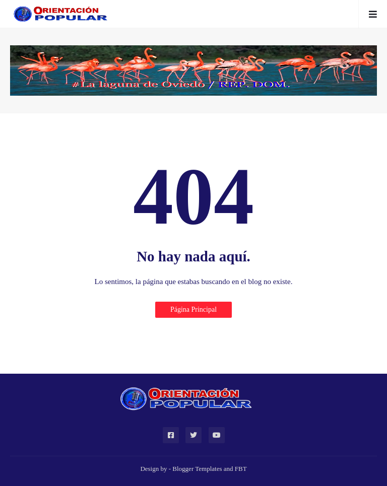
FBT (241, 468)
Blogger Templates (197, 468)
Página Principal (193, 309)
